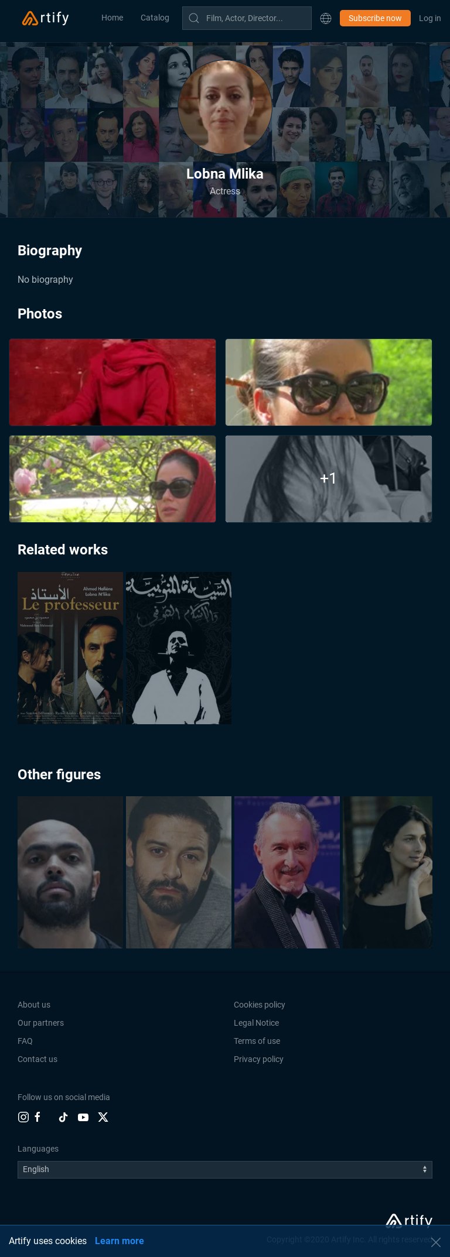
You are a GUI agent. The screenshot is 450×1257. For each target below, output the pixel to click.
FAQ (25, 1041)
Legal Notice (256, 1022)
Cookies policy (259, 1004)
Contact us (37, 1059)
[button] (326, 18)
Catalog (155, 17)
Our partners (41, 1022)
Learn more (119, 1240)
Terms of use (257, 1041)
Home (112, 17)
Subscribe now (375, 18)
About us (34, 1004)
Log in (430, 18)
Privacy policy (259, 1059)
